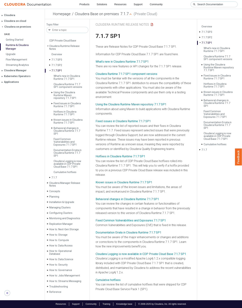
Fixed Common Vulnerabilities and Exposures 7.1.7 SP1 (65, 142)
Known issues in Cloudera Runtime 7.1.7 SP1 (68, 121)
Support (138, 4)
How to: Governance (60, 270)
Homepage (62, 14)
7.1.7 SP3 (56, 59)
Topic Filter (52, 24)
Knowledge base (124, 304)
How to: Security (58, 264)
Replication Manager (61, 223)
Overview (56, 54)
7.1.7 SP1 (56, 70)
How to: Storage (58, 234)
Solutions (102, 4)
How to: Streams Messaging (65, 281)
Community (156, 4)
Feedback (238, 157)
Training (106, 304)
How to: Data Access (61, 245)
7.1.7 (54, 177)
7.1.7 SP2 (56, 65)
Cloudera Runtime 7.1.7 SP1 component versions (68, 85)
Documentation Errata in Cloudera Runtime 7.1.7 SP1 (67, 153)
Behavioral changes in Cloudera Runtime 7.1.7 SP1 (67, 131)
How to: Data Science (61, 259)
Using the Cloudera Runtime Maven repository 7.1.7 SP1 (65, 95)
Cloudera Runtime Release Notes (64, 47)
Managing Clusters (60, 207)
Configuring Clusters (60, 212)
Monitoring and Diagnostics (64, 218)
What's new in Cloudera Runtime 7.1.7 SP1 (67, 77)
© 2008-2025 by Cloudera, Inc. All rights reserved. (162, 304)
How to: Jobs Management (64, 275)
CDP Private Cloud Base (62, 40)
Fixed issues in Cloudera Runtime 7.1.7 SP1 (67, 105)
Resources (120, 4)
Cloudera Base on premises (97, 14)
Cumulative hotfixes (65, 172)
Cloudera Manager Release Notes (64, 184)
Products (84, 4)
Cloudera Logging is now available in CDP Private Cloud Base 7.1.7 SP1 (67, 164)
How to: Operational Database (60, 252)
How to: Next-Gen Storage (64, 229)
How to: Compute (59, 240)
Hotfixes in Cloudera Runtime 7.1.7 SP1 (65, 113)
